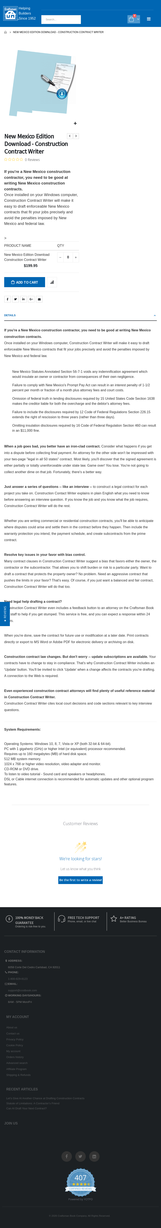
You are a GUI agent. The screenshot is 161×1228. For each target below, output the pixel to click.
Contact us (12, 1033)
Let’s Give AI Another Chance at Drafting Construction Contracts (45, 1098)
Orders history (15, 1057)
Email (39, 299)
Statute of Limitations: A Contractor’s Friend (32, 1103)
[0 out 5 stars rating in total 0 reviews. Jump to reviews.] (22, 159)
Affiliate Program (16, 1069)
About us (11, 1027)
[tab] (80, 315)
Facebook (7, 299)
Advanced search (16, 1063)
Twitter (15, 299)
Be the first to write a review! (80, 880)
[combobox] (61, 19)
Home (5, 32)
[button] (75, 123)
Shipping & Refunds (18, 1075)
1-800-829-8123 (17, 978)
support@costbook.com (22, 990)
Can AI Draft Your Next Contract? (26, 1108)
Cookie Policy (14, 1045)
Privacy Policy (14, 1039)
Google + (31, 299)
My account (13, 1051)
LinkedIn (23, 299)
